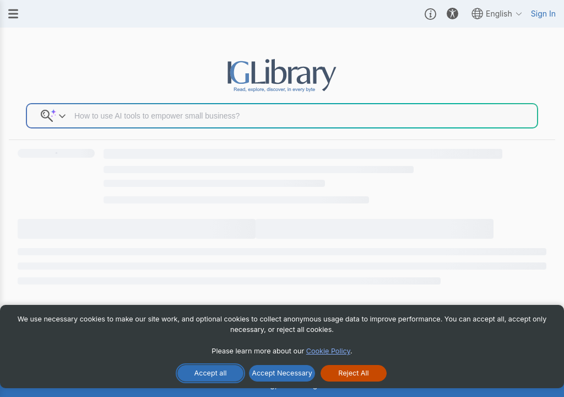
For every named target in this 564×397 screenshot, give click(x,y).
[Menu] (13, 14)
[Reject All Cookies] (354, 373)
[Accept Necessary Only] (282, 373)
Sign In (543, 13)
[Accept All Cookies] (210, 373)
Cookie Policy (328, 351)
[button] (430, 13)
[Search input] (301, 115)
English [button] (497, 13)
